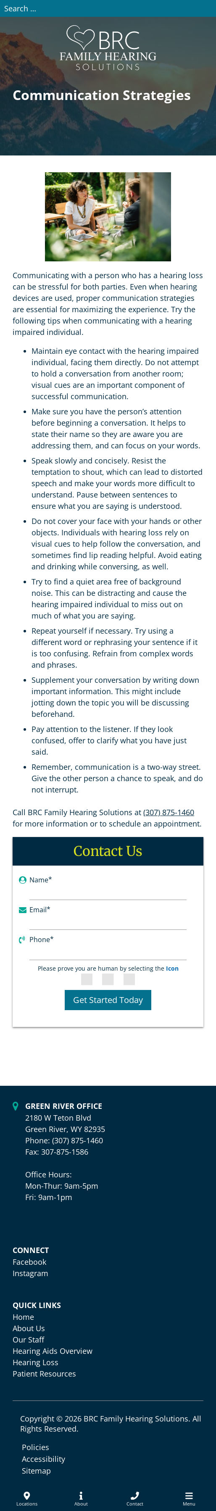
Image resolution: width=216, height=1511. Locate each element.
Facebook (29, 1262)
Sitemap (36, 1471)
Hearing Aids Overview (52, 1351)
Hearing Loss (35, 1362)
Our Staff (28, 1340)
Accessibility (43, 1459)
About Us (29, 1328)
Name (40, 879)
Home (23, 1317)
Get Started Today (108, 1000)
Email (39, 909)
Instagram (30, 1273)
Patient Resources (44, 1374)
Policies (35, 1447)
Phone (41, 939)
